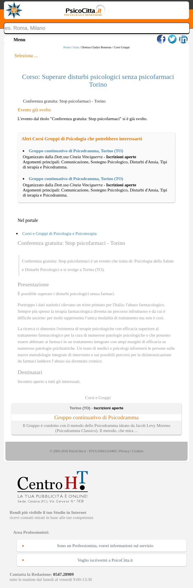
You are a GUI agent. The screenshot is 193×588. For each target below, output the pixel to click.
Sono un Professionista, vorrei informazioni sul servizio (105, 545)
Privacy (124, 451)
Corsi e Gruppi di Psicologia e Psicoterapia (59, 233)
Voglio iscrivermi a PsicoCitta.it (105, 560)
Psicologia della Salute (154, 260)
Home (67, 47)
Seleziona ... (26, 55)
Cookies (137, 451)
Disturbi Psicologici (42, 269)
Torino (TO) (93, 269)
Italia (76, 47)
